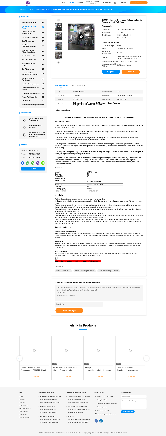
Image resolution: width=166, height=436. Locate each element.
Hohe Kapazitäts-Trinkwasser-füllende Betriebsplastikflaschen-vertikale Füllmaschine (79, 409)
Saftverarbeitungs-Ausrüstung (33, 79)
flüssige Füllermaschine (63, 271)
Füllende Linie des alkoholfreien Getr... (33, 51)
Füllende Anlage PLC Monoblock (36, 126)
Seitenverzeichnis (25, 408)
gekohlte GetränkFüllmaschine (33, 45)
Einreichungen (69, 310)
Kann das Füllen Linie (33, 60)
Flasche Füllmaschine (33, 56)
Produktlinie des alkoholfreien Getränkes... (33, 73)
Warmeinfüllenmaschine (33, 37)
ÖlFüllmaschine (33, 101)
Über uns (22, 402)
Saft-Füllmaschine (33, 41)
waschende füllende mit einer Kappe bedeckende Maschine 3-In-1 (37, 134)
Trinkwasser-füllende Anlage (33, 27)
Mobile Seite (23, 411)
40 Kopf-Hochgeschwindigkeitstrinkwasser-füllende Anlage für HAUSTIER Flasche (79, 419)
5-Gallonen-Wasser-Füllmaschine (33, 32)
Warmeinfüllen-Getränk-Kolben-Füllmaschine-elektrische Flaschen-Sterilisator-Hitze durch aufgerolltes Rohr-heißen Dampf (51, 400)
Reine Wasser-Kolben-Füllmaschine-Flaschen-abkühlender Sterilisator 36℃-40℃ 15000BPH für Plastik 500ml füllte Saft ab (51, 410)
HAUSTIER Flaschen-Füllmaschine (36, 119)
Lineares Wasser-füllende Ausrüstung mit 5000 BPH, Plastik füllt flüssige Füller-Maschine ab (33, 370)
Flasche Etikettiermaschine (33, 93)
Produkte (22, 399)
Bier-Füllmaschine (33, 69)
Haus (21, 396)
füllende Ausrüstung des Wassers (108, 271)
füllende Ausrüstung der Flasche (84, 271)
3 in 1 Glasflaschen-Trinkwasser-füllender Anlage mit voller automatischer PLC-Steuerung (65, 370)
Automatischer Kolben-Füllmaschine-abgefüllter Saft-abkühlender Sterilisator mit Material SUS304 (50, 419)
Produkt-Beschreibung (78, 85)
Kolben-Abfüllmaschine (33, 97)
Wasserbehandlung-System (33, 64)
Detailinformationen (61, 85)
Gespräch (138, 3)
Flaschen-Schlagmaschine (33, 84)
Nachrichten (23, 405)
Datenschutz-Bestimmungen (24, 415)
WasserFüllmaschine (33, 22)
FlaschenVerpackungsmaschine (33, 105)
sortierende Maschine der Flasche (33, 88)
